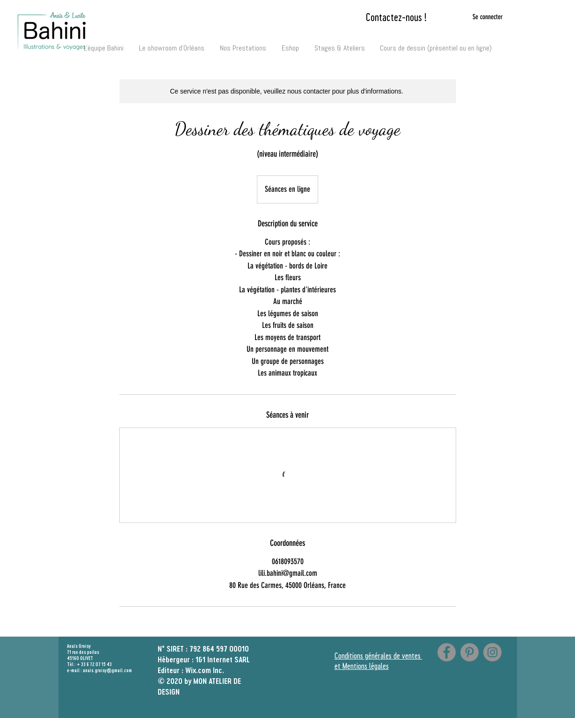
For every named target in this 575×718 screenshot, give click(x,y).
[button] (243, 44)
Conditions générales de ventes (378, 655)
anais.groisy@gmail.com (107, 670)
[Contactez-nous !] (396, 16)
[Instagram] (492, 652)
